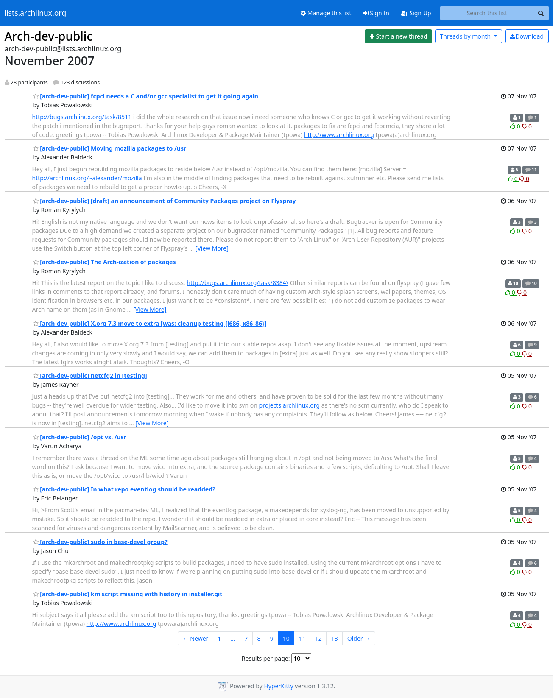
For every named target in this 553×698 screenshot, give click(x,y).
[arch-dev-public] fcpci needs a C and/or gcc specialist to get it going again (145, 96)
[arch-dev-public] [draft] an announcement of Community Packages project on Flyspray (164, 201)
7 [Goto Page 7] (246, 638)
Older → (358, 638)
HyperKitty (278, 686)
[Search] (541, 13)
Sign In (376, 13)
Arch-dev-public (49, 36)
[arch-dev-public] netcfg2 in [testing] (90, 375)
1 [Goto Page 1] (219, 638)
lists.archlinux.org (36, 13)
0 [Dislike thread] (527, 126)
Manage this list (326, 13)
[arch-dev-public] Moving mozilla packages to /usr (110, 148)
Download (527, 36)
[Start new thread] (398, 36)
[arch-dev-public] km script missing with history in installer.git (128, 594)
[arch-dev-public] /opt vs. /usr (79, 437)
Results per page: (266, 658)
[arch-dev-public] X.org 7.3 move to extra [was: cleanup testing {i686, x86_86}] (150, 323)
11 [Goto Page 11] (302, 638)
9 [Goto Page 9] (272, 638)
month (466, 36)
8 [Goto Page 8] (259, 638)
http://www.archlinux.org (339, 135)
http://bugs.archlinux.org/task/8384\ (237, 283)
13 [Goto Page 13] (334, 638)
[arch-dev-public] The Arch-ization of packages (104, 262)
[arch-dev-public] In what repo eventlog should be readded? (124, 489)
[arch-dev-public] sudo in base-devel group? (100, 542)
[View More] (212, 248)
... (232, 638)
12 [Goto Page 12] (318, 638)
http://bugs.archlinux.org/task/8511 (82, 117)
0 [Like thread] (516, 126)
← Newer (196, 638)
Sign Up (416, 13)
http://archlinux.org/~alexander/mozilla (87, 178)
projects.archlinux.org (289, 405)
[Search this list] (487, 13)
